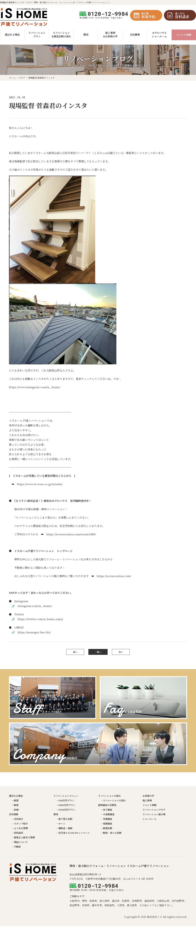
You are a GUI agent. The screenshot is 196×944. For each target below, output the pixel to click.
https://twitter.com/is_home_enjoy (40, 619)
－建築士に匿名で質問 (23, 837)
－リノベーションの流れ (113, 800)
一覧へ (98, 651)
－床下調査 (106, 809)
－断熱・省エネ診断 (111, 832)
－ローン (60, 823)
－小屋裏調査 (108, 814)
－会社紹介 (17, 819)
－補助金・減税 (64, 828)
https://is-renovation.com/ (114, 576)
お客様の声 (148, 795)
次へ (121, 651)
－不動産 (16, 846)
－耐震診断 (106, 828)
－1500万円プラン (65, 809)
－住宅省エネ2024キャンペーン (73, 832)
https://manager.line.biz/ (34, 632)
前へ (75, 651)
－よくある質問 (20, 828)
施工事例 (147, 800)
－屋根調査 (106, 823)
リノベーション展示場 (154, 814)
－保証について (20, 842)
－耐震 (15, 800)
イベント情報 (183, 34)
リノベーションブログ (154, 809)
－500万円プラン (65, 800)
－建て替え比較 (64, 819)
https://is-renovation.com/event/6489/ (71, 534)
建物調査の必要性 (107, 805)
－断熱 (15, 805)
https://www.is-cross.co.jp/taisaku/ (40, 484)
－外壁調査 (106, 819)
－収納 (15, 809)
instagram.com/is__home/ (35, 606)
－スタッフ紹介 (20, 823)
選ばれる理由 (16, 795)
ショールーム (149, 819)
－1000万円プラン (65, 805)
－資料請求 (17, 832)
